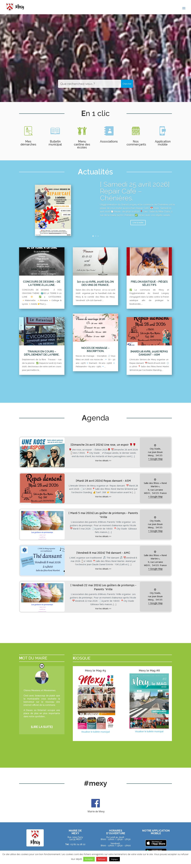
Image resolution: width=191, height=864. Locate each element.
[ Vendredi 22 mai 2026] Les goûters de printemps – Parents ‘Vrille (103, 587)
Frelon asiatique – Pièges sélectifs (149, 283)
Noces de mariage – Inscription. (95, 349)
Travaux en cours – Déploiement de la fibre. (41, 353)
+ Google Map (155, 458)
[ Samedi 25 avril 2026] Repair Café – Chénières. (135, 195)
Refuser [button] (101, 859)
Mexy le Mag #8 (149, 670)
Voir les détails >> (103, 460)
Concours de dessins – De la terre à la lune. (41, 283)
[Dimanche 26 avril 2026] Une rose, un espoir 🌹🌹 (103, 444)
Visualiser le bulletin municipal (95, 731)
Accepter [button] (89, 859)
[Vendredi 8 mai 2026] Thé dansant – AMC (103, 552)
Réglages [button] (114, 859)
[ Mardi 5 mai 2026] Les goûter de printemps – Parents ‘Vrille (103, 515)
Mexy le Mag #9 (95, 670)
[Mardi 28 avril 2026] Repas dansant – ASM (149, 353)
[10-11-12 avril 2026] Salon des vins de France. (95, 283)
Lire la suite (138, 226)
